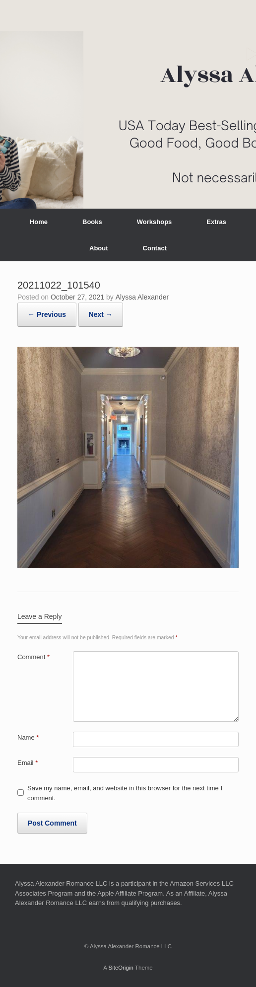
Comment (33, 657)
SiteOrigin (120, 968)
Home (39, 222)
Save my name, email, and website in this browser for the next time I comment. (124, 793)
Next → (101, 314)
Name (28, 737)
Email (27, 762)
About (98, 248)
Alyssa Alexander (142, 297)
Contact (155, 248)
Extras (216, 222)
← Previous (47, 314)
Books (92, 222)
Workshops (154, 222)
